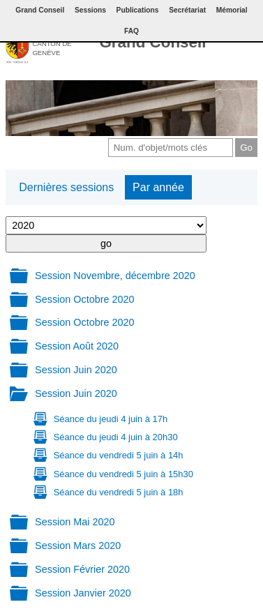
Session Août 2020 (77, 346)
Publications (138, 10)
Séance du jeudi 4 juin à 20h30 (116, 437)
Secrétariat (187, 10)
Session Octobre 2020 (84, 299)
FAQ (131, 31)
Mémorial (232, 10)
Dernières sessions (66, 187)
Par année (158, 187)
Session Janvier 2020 (83, 593)
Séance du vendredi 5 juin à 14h (118, 455)
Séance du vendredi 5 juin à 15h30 (123, 474)
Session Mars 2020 (78, 545)
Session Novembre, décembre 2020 (115, 275)
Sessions (90, 10)
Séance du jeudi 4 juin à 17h (110, 419)
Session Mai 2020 (74, 521)
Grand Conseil (152, 42)
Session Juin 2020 (76, 369)
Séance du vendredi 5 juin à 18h (118, 492)
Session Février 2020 (82, 569)
